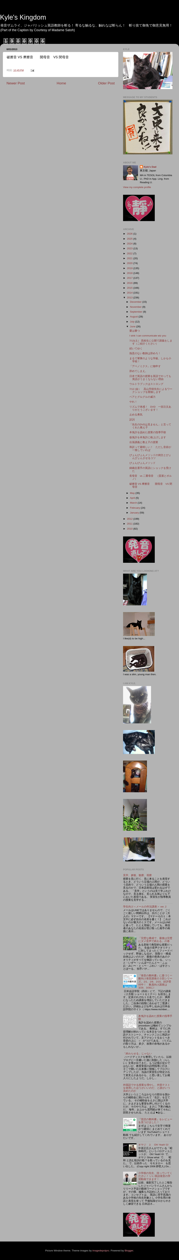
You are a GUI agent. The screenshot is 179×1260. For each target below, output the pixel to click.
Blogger (129, 1250)
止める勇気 (135, 414)
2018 (130, 273)
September (136, 311)
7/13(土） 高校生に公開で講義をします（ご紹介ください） (150, 342)
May (132, 493)
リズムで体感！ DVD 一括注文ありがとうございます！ (150, 408)
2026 (130, 233)
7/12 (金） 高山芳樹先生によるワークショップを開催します (150, 390)
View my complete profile (137, 187)
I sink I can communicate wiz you (147, 335)
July (132, 321)
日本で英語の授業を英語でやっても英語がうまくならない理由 (150, 378)
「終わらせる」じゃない (137, 1053)
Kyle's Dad (150, 166)
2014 (130, 292)
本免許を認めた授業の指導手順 (147, 432)
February (135, 507)
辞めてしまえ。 (138, 371)
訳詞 (132, 419)
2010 (130, 528)
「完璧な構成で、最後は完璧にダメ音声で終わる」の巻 (155, 940)
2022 (130, 253)
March (134, 502)
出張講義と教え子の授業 (143, 442)
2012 (130, 518)
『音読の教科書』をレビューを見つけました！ (155, 1121)
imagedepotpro (100, 1250)
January (135, 512)
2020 (130, 263)
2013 (130, 297)
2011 (130, 523)
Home (61, 83)
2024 (130, 243)
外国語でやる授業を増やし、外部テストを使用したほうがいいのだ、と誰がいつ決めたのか (146, 1088)
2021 (130, 258)
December (136, 301)
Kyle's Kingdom (23, 17)
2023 (130, 248)
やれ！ (133, 401)
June (133, 326)
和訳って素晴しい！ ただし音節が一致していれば (150, 448)
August (134, 316)
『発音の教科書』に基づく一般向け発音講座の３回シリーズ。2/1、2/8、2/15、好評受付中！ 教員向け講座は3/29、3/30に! (155, 981)
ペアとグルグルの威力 (142, 396)
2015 (130, 287)
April (133, 497)
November (136, 306)
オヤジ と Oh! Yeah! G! (153, 1144)
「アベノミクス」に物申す (145, 366)
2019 (130, 268)
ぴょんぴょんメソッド (142, 463)
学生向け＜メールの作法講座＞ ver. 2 (145, 906)
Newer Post (16, 83)
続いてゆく (135, 348)
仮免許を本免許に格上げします (147, 437)
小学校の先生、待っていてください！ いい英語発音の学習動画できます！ (155, 1176)
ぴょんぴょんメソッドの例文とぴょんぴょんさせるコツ (150, 457)
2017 (130, 278)
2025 (130, 238)
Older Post (106, 83)
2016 (130, 283)
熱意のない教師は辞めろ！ (145, 353)
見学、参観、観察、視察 (137, 875)
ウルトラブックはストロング (146, 384)
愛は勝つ (134, 330)
